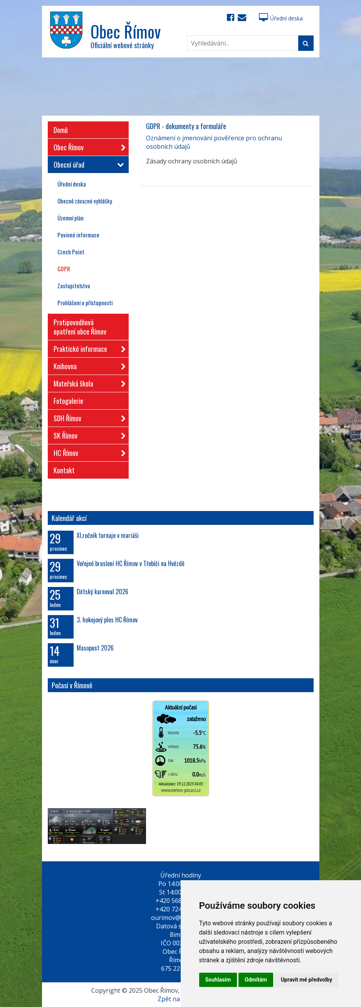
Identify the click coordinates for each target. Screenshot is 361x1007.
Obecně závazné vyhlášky (84, 201)
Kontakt (64, 470)
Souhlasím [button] (218, 980)
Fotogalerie (68, 401)
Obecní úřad (87, 164)
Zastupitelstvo (73, 285)
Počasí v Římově (72, 685)
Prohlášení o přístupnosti (85, 302)
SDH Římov (87, 416)
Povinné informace (78, 234)
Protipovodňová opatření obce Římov (80, 326)
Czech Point (70, 251)
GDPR (63, 268)
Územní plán (70, 218)
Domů (61, 130)
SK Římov (87, 434)
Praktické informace (87, 347)
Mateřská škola (87, 382)
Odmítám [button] (256, 980)
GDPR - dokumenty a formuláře (186, 126)
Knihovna (87, 364)
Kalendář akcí (69, 518)
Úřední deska (281, 18)
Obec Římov (87, 146)
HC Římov (87, 451)
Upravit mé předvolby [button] (306, 980)
